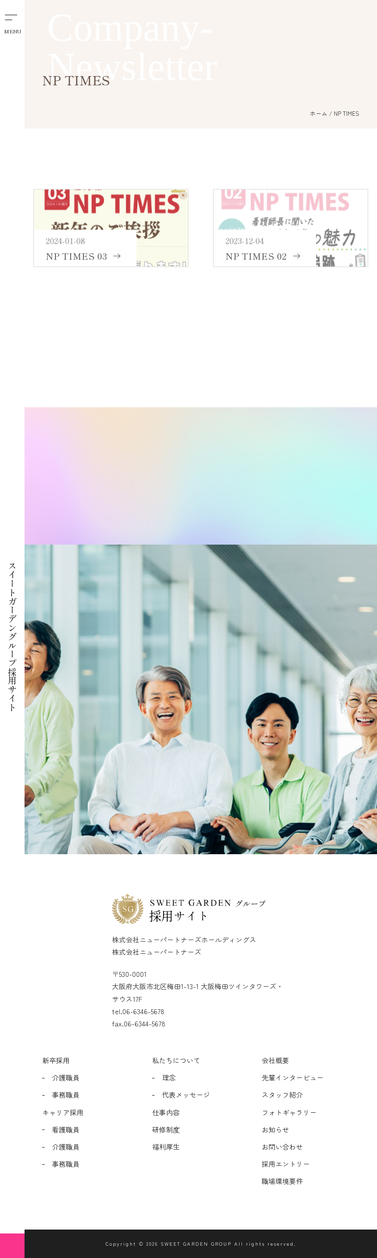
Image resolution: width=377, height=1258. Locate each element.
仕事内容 (166, 1112)
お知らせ (275, 1129)
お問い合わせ (282, 1147)
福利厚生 (166, 1147)
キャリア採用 (62, 1112)
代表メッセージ (186, 1095)
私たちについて (176, 1060)
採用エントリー (286, 1164)
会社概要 (275, 1060)
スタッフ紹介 (282, 1095)
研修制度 (166, 1129)
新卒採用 (56, 1060)
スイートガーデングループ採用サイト (12, 606)
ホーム (318, 113)
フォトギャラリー (289, 1112)
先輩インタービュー (292, 1077)
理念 (169, 1077)
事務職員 (66, 1095)
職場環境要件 (282, 1181)
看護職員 (66, 1129)
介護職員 (66, 1077)
